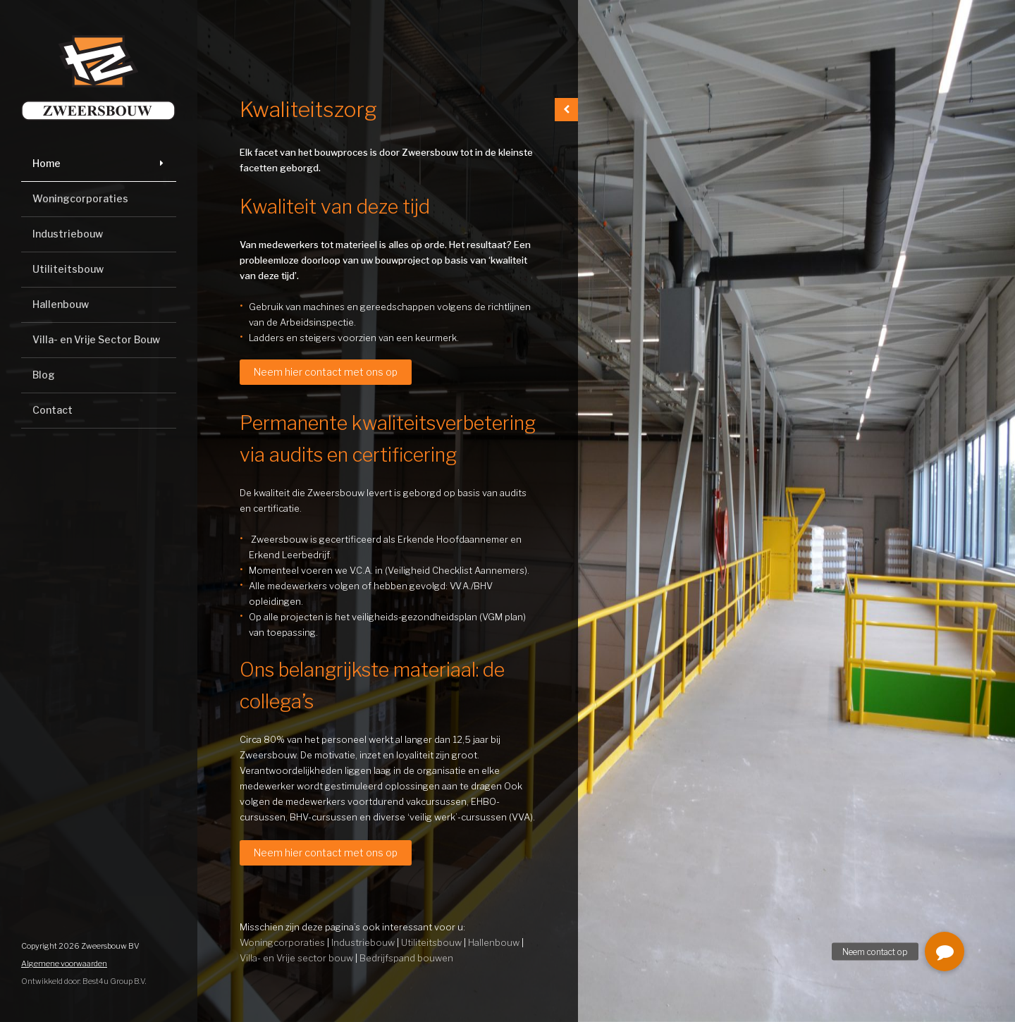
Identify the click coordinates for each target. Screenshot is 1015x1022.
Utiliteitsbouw (68, 269)
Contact (52, 410)
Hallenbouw (60, 304)
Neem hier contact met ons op (326, 372)
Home (46, 163)
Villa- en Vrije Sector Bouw (96, 339)
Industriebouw (67, 234)
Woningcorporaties (80, 198)
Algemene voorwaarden (64, 963)
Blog (43, 375)
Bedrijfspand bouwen (406, 957)
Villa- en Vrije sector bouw (296, 957)
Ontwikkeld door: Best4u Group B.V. (84, 981)
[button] (944, 951)
